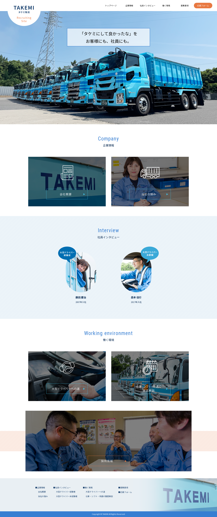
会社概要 (42, 491)
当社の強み (43, 496)
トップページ (111, 5)
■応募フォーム (125, 492)
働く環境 (166, 5)
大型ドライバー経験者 (65, 491)
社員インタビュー (147, 5)
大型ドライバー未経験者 (66, 496)
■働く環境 (88, 487)
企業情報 (129, 5)
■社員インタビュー (62, 487)
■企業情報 (40, 487)
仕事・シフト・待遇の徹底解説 (99, 496)
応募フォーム (203, 5)
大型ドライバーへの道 (95, 491)
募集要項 (184, 5)
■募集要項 (123, 487)
